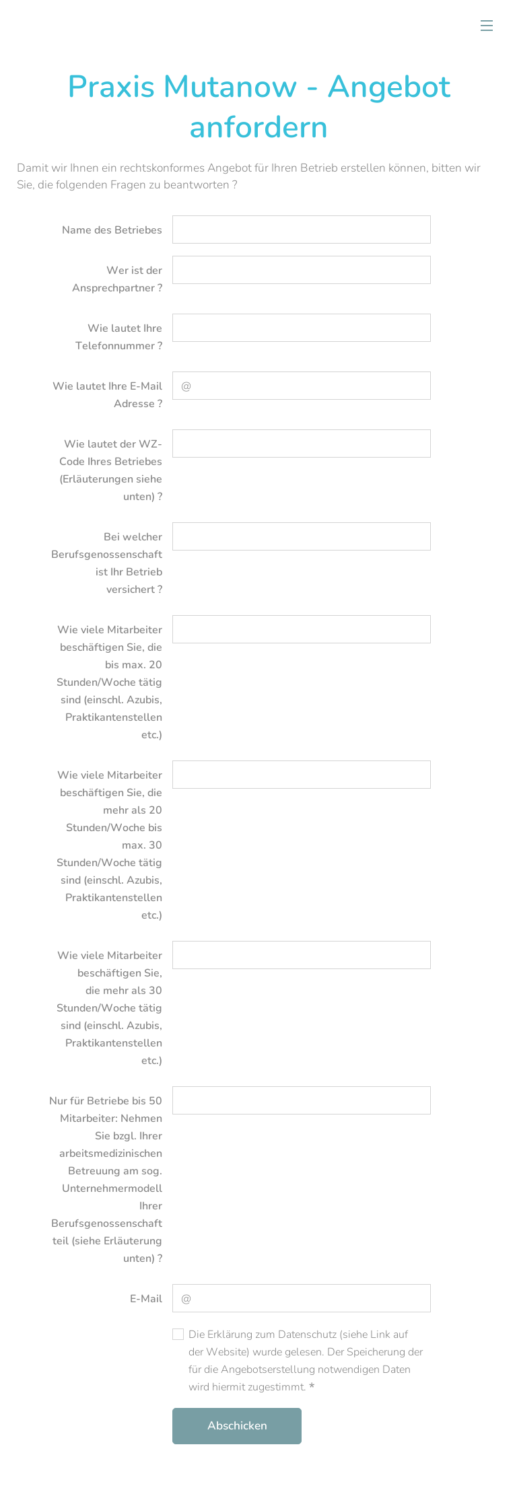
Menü (487, 25)
